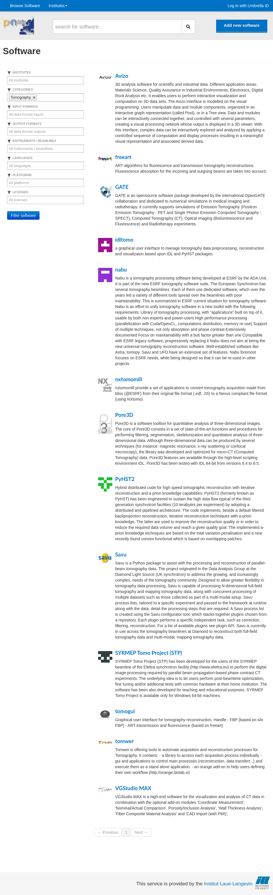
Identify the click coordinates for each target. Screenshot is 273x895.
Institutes (58, 5)
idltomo (124, 240)
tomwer (124, 741)
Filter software (23, 215)
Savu (121, 554)
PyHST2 (125, 479)
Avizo (121, 76)
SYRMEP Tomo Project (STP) (148, 653)
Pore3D (124, 415)
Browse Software (25, 5)
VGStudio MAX (133, 788)
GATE (122, 187)
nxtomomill (128, 379)
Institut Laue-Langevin (228, 883)
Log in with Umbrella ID (248, 5)
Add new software (241, 25)
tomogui (125, 711)
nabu (121, 269)
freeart (123, 157)
